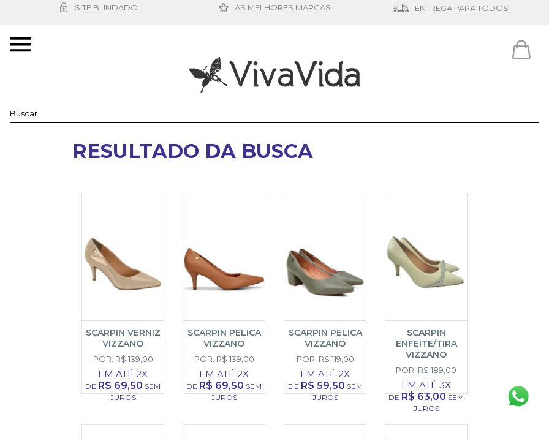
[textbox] (274, 113)
